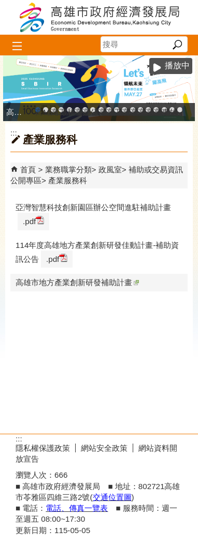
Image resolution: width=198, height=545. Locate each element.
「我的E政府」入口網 (179, 110)
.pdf (33, 221)
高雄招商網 (148, 110)
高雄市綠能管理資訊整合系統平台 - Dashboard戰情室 (132, 110)
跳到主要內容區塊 (5, 5)
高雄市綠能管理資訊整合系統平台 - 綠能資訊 (124, 110)
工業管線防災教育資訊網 (116, 110)
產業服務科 (67, 180)
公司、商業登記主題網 (92, 110)
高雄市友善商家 (101, 110)
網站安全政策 (104, 448)
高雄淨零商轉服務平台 (140, 110)
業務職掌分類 (68, 169)
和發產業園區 (69, 110)
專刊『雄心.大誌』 (164, 110)
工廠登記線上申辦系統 (61, 110)
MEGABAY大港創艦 (45, 110)
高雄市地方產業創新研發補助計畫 (77, 282)
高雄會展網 (156, 110)
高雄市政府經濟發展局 (99, 17)
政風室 (110, 169)
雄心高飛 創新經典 (172, 110)
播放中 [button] (177, 65)
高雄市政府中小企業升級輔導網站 (37, 110)
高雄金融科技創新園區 (53, 110)
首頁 (28, 169)
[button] (177, 44)
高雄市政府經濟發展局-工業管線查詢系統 (108, 110)
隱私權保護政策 (43, 448)
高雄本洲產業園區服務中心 (85, 110)
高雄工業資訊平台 (77, 110)
